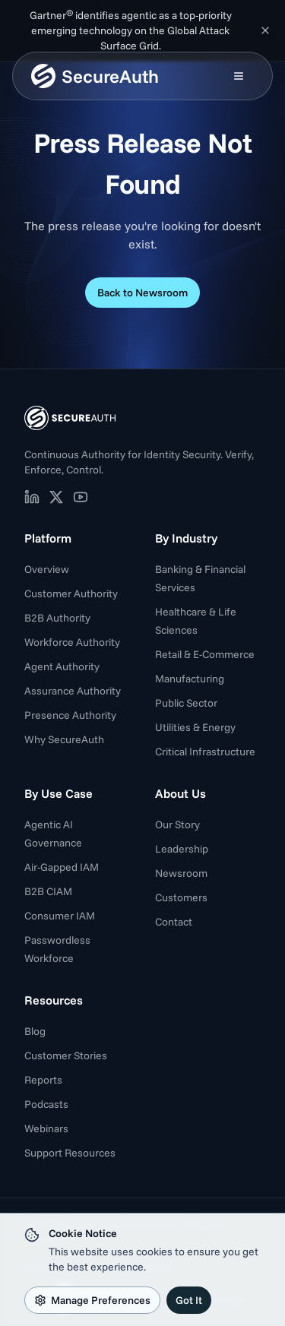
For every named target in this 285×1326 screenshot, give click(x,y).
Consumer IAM (59, 916)
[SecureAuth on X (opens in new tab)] (56, 497)
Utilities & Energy (195, 727)
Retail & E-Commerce (205, 654)
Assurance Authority (72, 691)
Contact (173, 922)
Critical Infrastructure (205, 751)
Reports (43, 1080)
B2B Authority (57, 618)
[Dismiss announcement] (265, 30)
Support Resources (70, 1153)
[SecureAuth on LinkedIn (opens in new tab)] (32, 497)
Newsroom (181, 873)
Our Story (177, 824)
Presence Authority (70, 715)
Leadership (181, 849)
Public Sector (186, 703)
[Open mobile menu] (238, 76)
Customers (181, 897)
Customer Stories (65, 1055)
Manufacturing (189, 678)
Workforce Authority (72, 642)
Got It (189, 1300)
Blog (35, 1031)
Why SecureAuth (64, 739)
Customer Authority (71, 593)
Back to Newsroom (142, 292)
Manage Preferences (92, 1300)
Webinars (46, 1128)
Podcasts (46, 1104)
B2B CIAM (48, 891)
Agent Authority (62, 666)
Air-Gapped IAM (61, 867)
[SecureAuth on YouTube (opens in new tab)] (80, 497)
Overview (46, 569)
